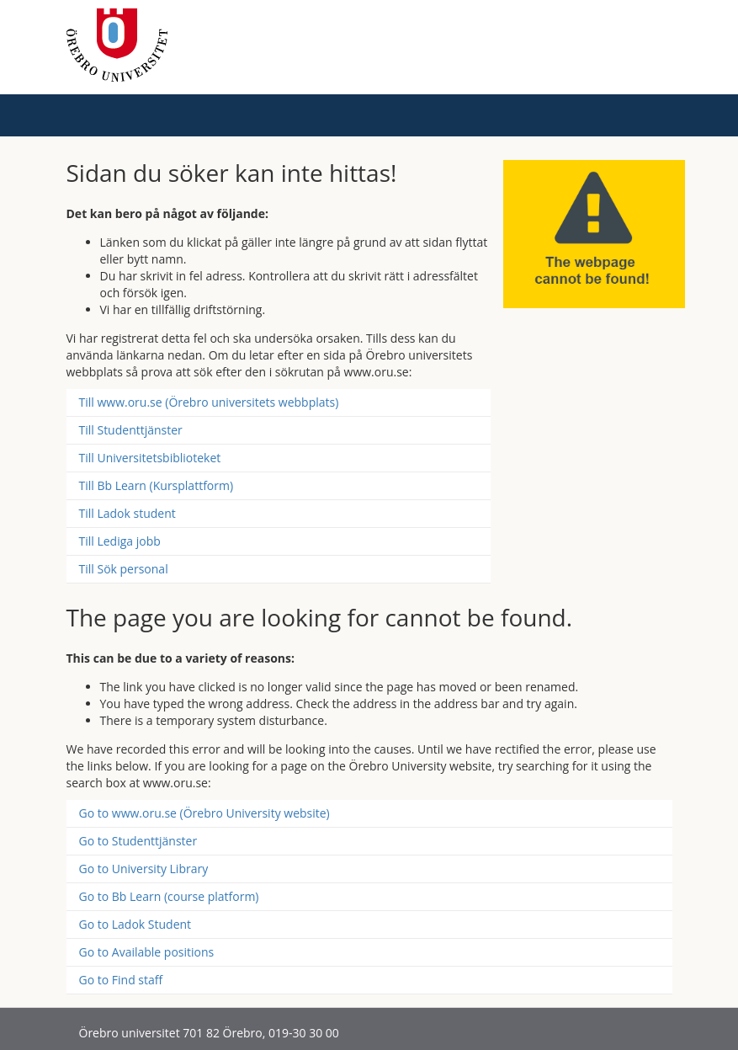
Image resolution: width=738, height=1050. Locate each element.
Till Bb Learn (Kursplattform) (156, 485)
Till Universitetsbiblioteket (150, 458)
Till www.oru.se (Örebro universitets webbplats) (209, 402)
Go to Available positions (147, 952)
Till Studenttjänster (131, 430)
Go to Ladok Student (135, 924)
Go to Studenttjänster (138, 841)
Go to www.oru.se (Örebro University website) (204, 813)
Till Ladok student (127, 513)
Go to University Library (144, 869)
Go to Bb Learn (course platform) (169, 896)
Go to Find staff (121, 980)
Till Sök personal (123, 569)
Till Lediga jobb (120, 541)
